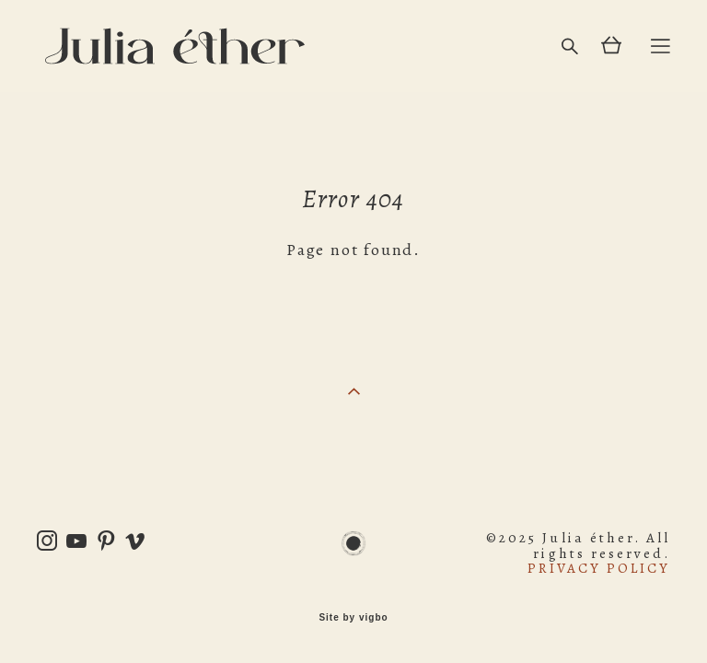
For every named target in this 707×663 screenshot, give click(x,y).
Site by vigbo (353, 617)
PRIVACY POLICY (598, 568)
